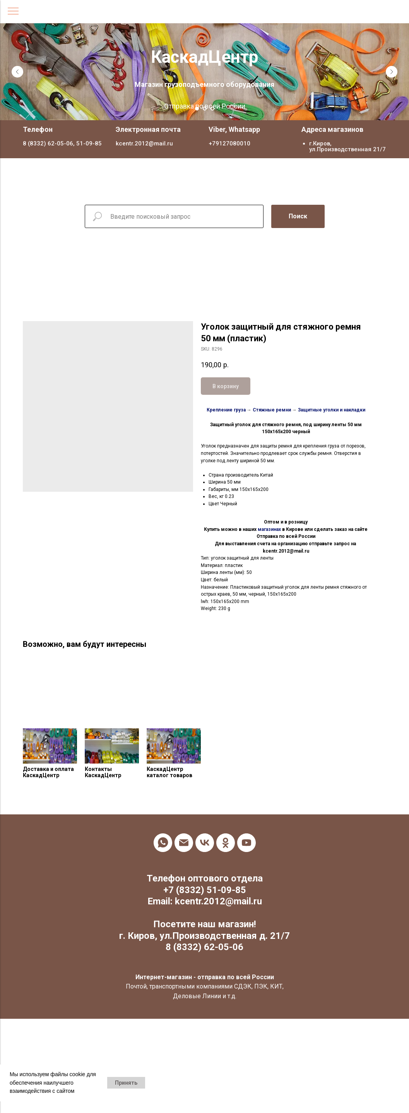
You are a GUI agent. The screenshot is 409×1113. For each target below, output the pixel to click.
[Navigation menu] (13, 12)
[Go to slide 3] (212, 109)
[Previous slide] (17, 72)
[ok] (225, 842)
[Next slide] (391, 72)
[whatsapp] (163, 842)
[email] (184, 842)
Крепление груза (226, 410)
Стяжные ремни (272, 410)
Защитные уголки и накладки (331, 410)
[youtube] (246, 842)
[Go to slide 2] (205, 109)
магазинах (269, 529)
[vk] (204, 842)
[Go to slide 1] (197, 109)
